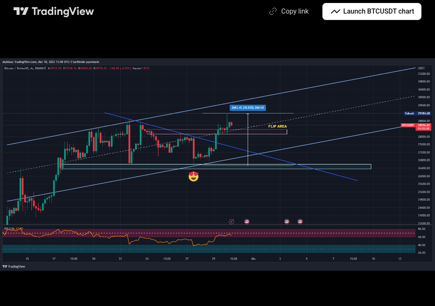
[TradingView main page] (54, 11)
